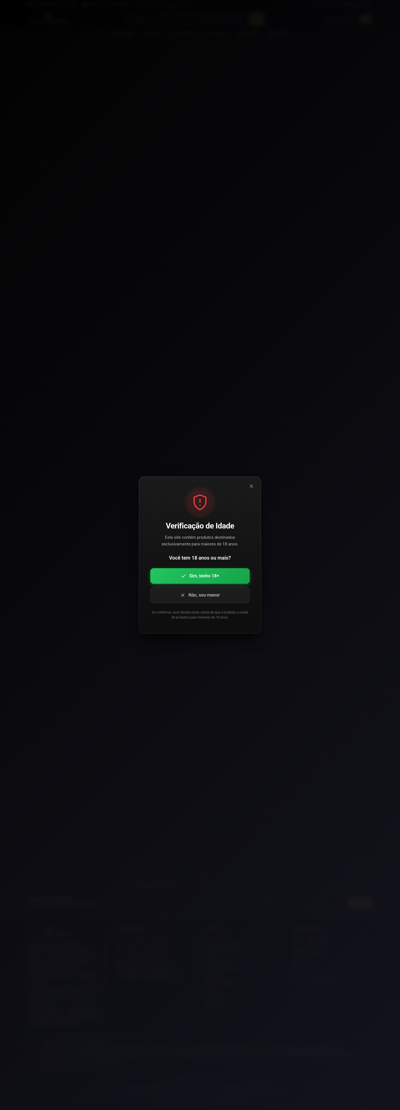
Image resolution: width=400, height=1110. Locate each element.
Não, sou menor (200, 595)
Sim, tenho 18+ (200, 576)
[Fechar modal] (251, 486)
